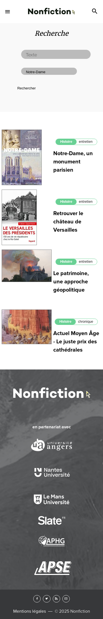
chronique (85, 321)
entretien (86, 141)
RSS (56, 598)
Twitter (46, 598)
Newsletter (66, 598)
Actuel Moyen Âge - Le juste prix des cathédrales (76, 341)
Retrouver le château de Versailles (68, 221)
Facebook (37, 598)
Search (95, 11)
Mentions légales (29, 611)
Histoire (66, 141)
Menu (7, 11)
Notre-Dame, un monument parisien (73, 161)
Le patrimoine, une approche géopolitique (71, 281)
